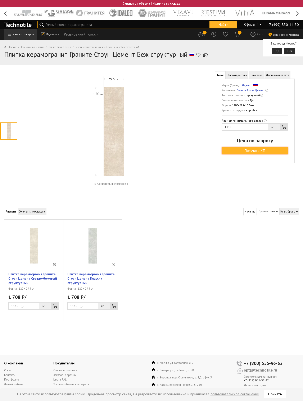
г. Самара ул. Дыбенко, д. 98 (175, 370)
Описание (256, 75)
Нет (290, 51)
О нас (7, 370)
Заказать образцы (64, 375)
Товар (220, 75)
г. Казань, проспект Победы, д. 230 (179, 385)
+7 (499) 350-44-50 (283, 24)
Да (277, 51)
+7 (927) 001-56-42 (256, 380)
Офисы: (251, 24)
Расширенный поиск (80, 34)
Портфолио (11, 379)
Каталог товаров (21, 34)
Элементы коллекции (32, 211)
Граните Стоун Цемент (250, 90)
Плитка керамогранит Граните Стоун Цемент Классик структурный (91, 278)
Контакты (9, 375)
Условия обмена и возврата (71, 384)
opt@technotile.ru (260, 370)
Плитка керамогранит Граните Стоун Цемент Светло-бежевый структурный (32, 278)
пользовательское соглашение (235, 394)
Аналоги (11, 211)
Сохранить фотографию (112, 184)
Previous (5, 13)
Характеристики (237, 75)
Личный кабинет (14, 384)
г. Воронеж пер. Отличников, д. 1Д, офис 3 (184, 377)
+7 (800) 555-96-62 (263, 363)
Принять (275, 394)
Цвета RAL (60, 379)
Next (297, 13)
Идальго (51, 34)
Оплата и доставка (65, 370)
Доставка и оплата (277, 75)
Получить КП (254, 150)
